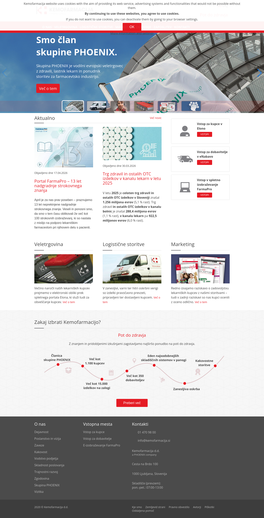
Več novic (156, 118)
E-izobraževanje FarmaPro (101, 445)
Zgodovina (41, 478)
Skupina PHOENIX (47, 485)
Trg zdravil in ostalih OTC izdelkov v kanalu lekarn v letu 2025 (132, 178)
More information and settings (132, 33)
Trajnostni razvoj (46, 472)
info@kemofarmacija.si (154, 440)
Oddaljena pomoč (143, 510)
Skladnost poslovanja (49, 465)
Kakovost (40, 452)
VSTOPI (204, 134)
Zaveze (39, 445)
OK (132, 27)
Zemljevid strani (155, 507)
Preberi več (132, 403)
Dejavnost (41, 432)
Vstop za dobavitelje (97, 439)
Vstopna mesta (97, 424)
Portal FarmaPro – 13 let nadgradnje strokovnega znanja (58, 185)
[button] (259, 73)
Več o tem (48, 88)
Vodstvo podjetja (46, 458)
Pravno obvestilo (179, 507)
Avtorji (197, 507)
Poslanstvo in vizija (47, 439)
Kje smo (137, 507)
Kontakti (140, 424)
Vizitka (38, 492)
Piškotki (209, 507)
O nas (40, 424)
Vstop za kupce (94, 432)
